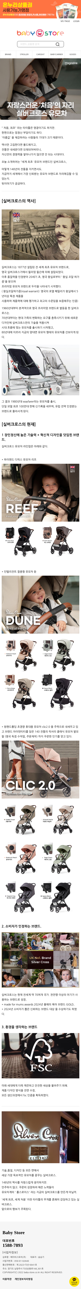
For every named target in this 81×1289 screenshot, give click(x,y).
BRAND (8, 54)
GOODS (72, 54)
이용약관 (7, 1279)
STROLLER (24, 54)
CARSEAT (40, 54)
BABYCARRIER (56, 54)
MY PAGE (65, 21)
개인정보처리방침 (24, 1279)
